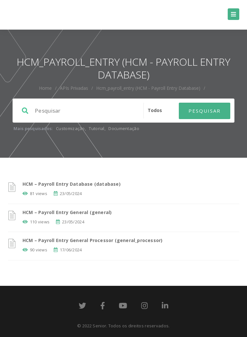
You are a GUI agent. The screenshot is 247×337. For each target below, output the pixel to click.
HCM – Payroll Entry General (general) (67, 212)
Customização (70, 128)
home (45, 88)
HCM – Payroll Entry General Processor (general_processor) (92, 240)
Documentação (123, 128)
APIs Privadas (74, 88)
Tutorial (96, 128)
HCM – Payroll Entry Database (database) (72, 184)
